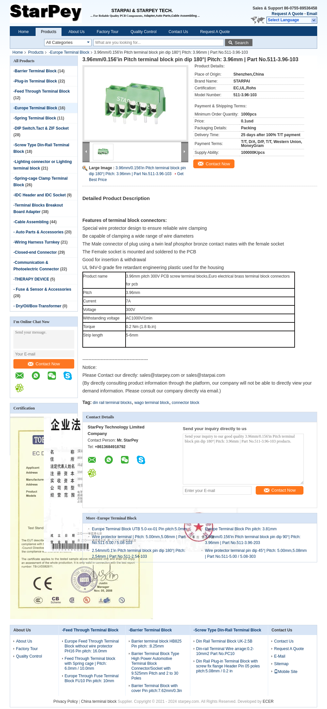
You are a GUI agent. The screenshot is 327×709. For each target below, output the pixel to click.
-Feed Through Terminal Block (41, 91)
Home (23, 31)
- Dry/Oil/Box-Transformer (37, 306)
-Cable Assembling (31, 222)
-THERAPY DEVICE (31, 279)
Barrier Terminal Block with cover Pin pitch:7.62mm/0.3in (156, 688)
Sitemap (281, 664)
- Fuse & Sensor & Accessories (42, 289)
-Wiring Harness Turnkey (36, 242)
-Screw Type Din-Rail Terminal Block (227, 630)
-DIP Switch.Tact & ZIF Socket (41, 128)
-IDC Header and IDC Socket (39, 195)
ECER (268, 701)
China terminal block (99, 701)
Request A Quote (287, 13)
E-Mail (279, 656)
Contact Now (44, 363)
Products (48, 31)
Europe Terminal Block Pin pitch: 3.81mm (241, 529)
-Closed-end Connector (35, 252)
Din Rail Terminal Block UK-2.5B (224, 641)
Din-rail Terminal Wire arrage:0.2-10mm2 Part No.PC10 (225, 651)
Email (312, 13)
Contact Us (178, 31)
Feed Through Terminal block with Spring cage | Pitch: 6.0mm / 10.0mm (90, 663)
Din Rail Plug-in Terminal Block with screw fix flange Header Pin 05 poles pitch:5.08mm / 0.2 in (228, 666)
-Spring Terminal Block (34, 118)
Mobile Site (285, 671)
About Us (76, 31)
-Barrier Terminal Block (35, 71)
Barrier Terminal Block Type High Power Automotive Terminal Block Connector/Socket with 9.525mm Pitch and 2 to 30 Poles (155, 666)
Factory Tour (107, 31)
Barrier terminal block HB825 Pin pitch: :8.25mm (156, 643)
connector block (185, 402)
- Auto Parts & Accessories (38, 232)
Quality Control (143, 31)
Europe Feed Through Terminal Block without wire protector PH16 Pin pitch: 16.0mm (92, 646)
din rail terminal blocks (112, 402)
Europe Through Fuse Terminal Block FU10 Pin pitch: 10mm (92, 678)
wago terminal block (151, 402)
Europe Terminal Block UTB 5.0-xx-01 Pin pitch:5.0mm (139, 529)
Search (242, 42)
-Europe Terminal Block (69, 52)
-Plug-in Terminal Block (35, 81)
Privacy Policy (65, 701)
